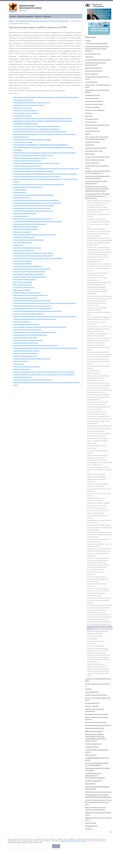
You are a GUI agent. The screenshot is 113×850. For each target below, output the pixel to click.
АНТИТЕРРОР (89, 145)
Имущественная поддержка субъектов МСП (98, 725)
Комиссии (88, 134)
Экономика (88, 113)
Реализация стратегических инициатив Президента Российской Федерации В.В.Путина (97, 49)
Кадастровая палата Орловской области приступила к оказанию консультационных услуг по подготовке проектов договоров (99, 354)
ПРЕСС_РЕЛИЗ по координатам (22, 284)
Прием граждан (89, 154)
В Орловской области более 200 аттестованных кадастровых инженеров (33, 205)
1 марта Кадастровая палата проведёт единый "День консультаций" (32, 269)
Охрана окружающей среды (93, 744)
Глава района (89, 57)
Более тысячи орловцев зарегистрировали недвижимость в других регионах (34, 234)
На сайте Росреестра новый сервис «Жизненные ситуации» (30, 158)
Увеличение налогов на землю (21, 197)
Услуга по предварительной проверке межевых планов (28, 240)
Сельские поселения (91, 82)
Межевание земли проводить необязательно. (25, 226)
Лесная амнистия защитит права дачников (25, 337)
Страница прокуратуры (92, 163)
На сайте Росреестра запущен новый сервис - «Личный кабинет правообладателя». (36, 129)
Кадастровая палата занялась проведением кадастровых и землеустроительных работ (37, 311)
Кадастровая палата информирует (22, 116)
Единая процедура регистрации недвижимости (26, 366)
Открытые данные (90, 823)
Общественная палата (91, 692)
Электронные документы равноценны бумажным (27, 248)
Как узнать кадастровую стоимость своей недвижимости (29, 271)
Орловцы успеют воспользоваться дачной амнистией (28, 274)
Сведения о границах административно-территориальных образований (33, 195)
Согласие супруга (18, 245)
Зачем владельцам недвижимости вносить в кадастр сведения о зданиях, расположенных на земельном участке (44, 303)
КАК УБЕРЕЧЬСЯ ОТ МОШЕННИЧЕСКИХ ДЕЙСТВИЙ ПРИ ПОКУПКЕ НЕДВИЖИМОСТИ (40, 145)
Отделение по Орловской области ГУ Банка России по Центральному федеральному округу (98, 802)
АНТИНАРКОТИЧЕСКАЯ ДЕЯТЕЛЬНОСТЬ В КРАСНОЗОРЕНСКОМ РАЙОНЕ (95, 776)
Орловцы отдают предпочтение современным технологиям (29, 277)
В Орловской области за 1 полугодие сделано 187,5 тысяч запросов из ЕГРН (34, 332)
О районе (88, 40)
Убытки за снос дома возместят (22, 232)
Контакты (47, 16)
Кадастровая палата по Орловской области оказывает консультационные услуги (35, 345)
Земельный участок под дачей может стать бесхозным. (28, 105)
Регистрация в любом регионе (21, 369)
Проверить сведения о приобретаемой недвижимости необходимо (31, 358)
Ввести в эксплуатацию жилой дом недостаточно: (27, 329)
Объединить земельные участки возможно (25, 353)
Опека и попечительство (92, 131)
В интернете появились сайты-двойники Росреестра (27, 187)
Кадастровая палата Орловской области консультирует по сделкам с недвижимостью (37, 203)
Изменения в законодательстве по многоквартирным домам (30, 335)
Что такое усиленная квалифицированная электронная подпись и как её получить (36, 163)
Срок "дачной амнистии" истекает (22, 242)
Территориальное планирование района (97, 125)
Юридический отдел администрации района (98, 792)
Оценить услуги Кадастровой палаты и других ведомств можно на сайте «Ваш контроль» (38, 184)
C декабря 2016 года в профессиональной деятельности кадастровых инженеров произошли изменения (42, 118)
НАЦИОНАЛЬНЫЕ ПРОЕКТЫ (94, 728)
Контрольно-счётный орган (93, 68)
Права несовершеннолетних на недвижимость (26, 324)
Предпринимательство (92, 119)
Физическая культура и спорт (94, 151)
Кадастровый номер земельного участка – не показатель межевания (32, 308)
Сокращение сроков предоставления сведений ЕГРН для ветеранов (32, 139)
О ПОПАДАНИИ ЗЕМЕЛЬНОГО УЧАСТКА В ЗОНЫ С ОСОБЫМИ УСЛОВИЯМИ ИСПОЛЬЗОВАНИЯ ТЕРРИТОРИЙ (97, 290)
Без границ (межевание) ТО (21, 216)
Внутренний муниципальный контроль (97, 714)
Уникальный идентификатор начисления (24, 213)
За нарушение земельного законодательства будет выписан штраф (31, 300)
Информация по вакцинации (93, 731)
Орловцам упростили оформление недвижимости (27, 266)
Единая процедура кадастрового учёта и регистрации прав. (29, 224)
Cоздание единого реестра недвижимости (25, 110)
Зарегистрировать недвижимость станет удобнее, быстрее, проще (31, 102)
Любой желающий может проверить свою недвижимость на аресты (32, 306)
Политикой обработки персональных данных (73, 841)
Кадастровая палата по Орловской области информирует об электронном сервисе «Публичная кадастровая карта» (45, 174)
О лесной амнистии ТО (19, 189)
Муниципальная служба (92, 95)
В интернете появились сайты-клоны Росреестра (27, 292)
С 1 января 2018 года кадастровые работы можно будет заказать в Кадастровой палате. (37, 221)
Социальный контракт (92, 747)
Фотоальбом (88, 829)
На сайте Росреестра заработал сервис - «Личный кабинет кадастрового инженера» (36, 126)
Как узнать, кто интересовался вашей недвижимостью (28, 314)
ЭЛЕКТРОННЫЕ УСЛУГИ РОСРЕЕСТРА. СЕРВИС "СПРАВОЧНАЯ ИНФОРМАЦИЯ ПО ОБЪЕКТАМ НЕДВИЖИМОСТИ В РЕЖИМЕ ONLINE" (99, 242)
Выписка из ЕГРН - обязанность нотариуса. (25, 229)
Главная (12, 16)
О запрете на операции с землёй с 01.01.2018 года (27, 166)
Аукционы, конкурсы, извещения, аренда (97, 157)
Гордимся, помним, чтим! (92, 54)
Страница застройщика (92, 107)
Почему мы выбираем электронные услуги (25, 356)
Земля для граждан (91, 755)
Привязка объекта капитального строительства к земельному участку (32, 380)
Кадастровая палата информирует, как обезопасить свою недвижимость (33, 171)
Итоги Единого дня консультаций (22, 282)
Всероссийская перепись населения (95, 722)
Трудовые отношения (91, 128)
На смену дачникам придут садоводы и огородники (27, 340)
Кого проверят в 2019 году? (21, 361)
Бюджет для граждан (91, 74)
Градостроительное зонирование (95, 110)
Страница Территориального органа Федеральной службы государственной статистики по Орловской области (96, 189)
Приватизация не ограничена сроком (23, 237)
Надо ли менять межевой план (21, 321)
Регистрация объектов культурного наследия (25, 343)
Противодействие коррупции (94, 71)
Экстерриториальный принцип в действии (25, 298)
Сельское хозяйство (91, 122)
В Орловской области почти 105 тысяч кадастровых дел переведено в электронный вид (37, 258)
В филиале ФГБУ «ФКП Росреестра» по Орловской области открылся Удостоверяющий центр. (40, 131)
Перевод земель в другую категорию (23, 250)
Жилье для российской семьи (94, 104)
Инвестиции (88, 116)
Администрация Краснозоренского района (98, 60)
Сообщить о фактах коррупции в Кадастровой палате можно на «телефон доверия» (36, 176)
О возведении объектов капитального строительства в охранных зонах (33, 211)
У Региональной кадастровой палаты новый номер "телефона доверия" (33, 255)
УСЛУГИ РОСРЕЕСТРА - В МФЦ (23, 142)
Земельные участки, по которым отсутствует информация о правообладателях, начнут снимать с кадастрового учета (46, 168)
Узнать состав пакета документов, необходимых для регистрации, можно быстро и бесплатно (39, 327)
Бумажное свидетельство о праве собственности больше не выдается (32, 218)
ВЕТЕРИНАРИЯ (90, 784)
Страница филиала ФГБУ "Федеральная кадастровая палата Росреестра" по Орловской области (42, 21)
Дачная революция (18, 364)
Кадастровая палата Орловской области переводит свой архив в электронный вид (36, 200)
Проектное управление (92, 706)
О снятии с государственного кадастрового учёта (27, 160)
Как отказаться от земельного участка (23, 287)
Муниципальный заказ (92, 98)
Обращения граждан (91, 826)
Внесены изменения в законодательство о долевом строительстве (31, 208)
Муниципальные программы (94, 101)
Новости (38, 16)
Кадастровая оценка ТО (20, 192)
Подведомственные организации (95, 160)
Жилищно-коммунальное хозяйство (96, 148)
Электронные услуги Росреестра (22, 108)
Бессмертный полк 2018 (92, 703)
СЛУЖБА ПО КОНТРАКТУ (93, 781)
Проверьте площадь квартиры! (21, 290)
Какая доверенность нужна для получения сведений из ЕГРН (30, 295)
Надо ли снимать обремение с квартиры (24, 279)
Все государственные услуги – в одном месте (26, 113)
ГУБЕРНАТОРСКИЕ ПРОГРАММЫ (96, 43)
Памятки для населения (92, 142)
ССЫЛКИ (88, 689)
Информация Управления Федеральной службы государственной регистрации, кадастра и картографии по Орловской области (98, 672)
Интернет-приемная (25, 16)
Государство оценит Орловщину (22, 261)
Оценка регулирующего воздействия (96, 695)
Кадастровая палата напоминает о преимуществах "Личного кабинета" (33, 253)
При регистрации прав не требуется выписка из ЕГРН (99, 628)
